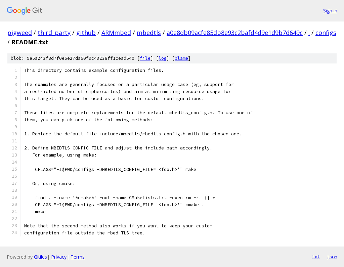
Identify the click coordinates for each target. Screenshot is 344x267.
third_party (54, 33)
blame (181, 58)
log (163, 58)
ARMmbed (116, 33)
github (86, 33)
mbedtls (149, 33)
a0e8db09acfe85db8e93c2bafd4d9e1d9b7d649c (235, 33)
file (145, 58)
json (332, 257)
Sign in (330, 10)
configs (325, 33)
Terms (78, 257)
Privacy (59, 257)
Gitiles (40, 257)
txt (316, 257)
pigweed (19, 33)
